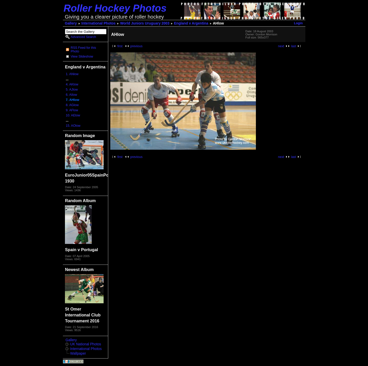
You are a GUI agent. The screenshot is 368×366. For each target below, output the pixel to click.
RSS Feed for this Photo (83, 49)
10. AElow (73, 115)
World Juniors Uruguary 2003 (144, 23)
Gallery (71, 23)
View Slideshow (82, 56)
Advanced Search (83, 37)
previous (136, 46)
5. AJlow (72, 89)
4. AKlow (72, 84)
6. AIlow (71, 95)
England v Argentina (191, 23)
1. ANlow (72, 74)
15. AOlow (73, 126)
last (293, 46)
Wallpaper (78, 353)
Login (298, 23)
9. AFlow (72, 110)
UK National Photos (85, 344)
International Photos (98, 23)
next (281, 46)
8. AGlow (72, 105)
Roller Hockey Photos (115, 8)
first (119, 46)
